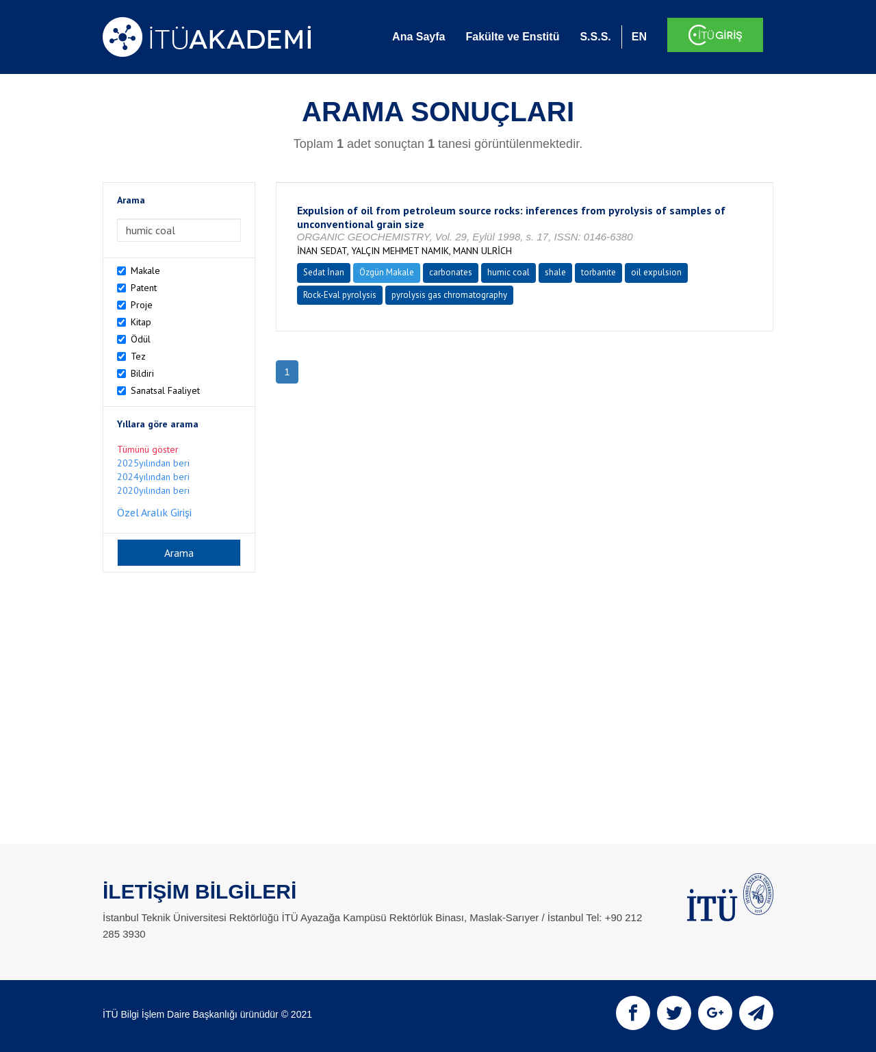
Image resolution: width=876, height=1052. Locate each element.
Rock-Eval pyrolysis (339, 295)
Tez (138, 356)
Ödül (141, 339)
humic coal (508, 272)
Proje (142, 305)
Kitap (141, 322)
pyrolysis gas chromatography (449, 295)
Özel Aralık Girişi (154, 512)
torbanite (598, 272)
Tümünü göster (148, 449)
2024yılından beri (153, 477)
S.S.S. (595, 36)
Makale (145, 270)
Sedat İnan (323, 272)
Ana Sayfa (418, 36)
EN (639, 36)
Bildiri (142, 373)
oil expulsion (656, 272)
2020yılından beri (153, 490)
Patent (144, 287)
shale (555, 272)
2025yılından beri (153, 463)
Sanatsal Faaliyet (165, 390)
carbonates (450, 272)
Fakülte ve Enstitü (512, 36)
